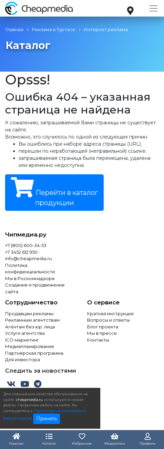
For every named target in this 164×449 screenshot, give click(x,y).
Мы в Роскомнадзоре (30, 278)
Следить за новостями (40, 370)
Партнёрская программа (34, 353)
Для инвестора (22, 359)
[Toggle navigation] (153, 8)
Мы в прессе (102, 333)
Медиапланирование (29, 346)
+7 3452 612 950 (21, 252)
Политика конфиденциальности (30, 269)
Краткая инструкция (110, 313)
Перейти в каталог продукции (54, 192)
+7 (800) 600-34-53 (25, 245)
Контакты (98, 340)
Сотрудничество (31, 302)
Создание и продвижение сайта (35, 288)
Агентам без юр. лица (30, 326)
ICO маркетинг (22, 340)
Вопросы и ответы (108, 320)
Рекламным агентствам (32, 320)
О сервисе (103, 302)
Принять (46, 419)
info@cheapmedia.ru (28, 258)
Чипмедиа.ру (25, 234)
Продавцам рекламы (29, 313)
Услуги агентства (25, 333)
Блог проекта (102, 326)
